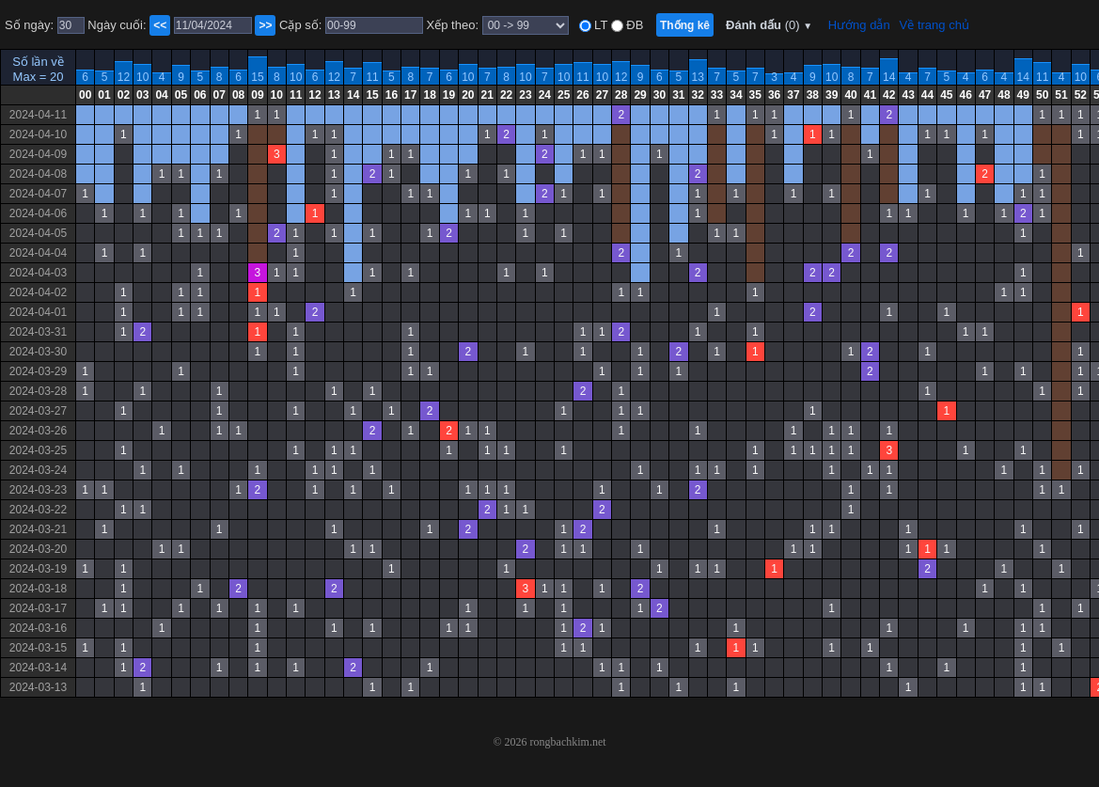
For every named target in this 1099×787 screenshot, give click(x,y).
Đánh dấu (769, 25)
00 (85, 95)
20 (468, 95)
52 (1081, 95)
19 (449, 95)
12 (124, 77)
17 (410, 95)
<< (159, 25)
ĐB (633, 25)
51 (1061, 95)
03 (142, 95)
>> (265, 25)
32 (698, 95)
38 (813, 95)
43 (908, 95)
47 (985, 95)
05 (181, 95)
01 (104, 95)
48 (1003, 95)
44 (927, 95)
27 (602, 95)
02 (124, 95)
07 (219, 95)
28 (621, 95)
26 (582, 95)
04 (161, 95)
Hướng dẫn (859, 25)
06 (200, 95)
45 (946, 95)
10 (142, 77)
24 (545, 95)
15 (257, 77)
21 (487, 95)
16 (391, 95)
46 (966, 95)
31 (678, 95)
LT (599, 25)
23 (525, 95)
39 (831, 95)
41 (870, 95)
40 (850, 95)
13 (698, 77)
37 (793, 95)
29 (640, 95)
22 (506, 95)
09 (257, 95)
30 (659, 95)
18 (429, 95)
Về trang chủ (934, 25)
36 (774, 95)
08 (238, 95)
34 (736, 95)
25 (563, 95)
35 (755, 95)
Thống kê (685, 25)
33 (717, 95)
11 (372, 77)
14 (889, 77)
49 (1023, 95)
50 (1042, 95)
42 (889, 95)
